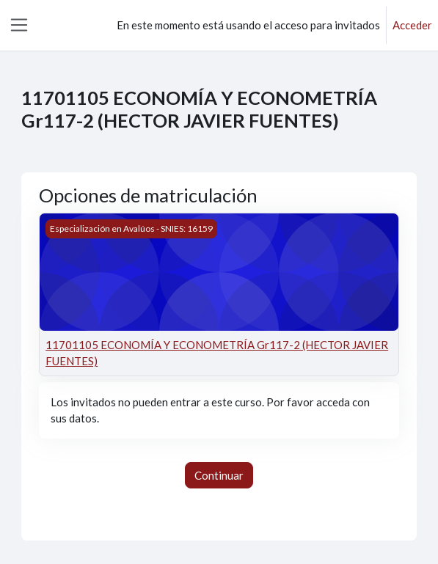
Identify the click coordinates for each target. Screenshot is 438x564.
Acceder (412, 25)
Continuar (219, 475)
